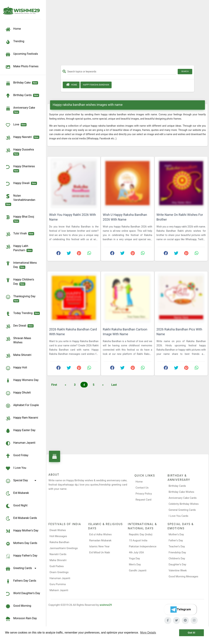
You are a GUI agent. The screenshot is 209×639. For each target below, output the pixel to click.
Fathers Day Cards (20, 581)
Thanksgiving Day (21, 298)
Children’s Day (177, 558)
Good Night (16, 506)
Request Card (143, 499)
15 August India (138, 540)
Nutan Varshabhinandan (21, 200)
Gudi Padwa (57, 566)
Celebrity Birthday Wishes (184, 503)
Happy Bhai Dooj (20, 219)
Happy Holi (16, 368)
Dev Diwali (19, 326)
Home (71, 85)
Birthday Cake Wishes (181, 491)
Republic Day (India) (140, 534)
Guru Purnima (58, 584)
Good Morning (18, 606)
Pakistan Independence (142, 546)
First (54, 384)
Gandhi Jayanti (137, 570)
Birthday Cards (177, 485)
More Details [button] (148, 632)
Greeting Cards (21, 568)
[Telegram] (180, 609)
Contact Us (142, 487)
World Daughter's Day (22, 593)
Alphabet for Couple (22, 405)
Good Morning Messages (183, 576)
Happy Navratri (22, 137)
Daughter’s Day (177, 564)
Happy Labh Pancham (19, 248)
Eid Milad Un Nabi (99, 552)
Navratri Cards (58, 554)
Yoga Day (134, 558)
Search (185, 71)
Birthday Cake (21, 83)
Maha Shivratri (18, 355)
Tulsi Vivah (19, 234)
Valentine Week (178, 570)
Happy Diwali (21, 183)
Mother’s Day (176, 534)
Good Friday (16, 455)
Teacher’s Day (177, 546)
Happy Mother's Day (21, 531)
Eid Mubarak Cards (21, 518)
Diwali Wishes (58, 530)
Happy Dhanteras (20, 168)
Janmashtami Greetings (64, 548)
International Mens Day (21, 265)
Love (16, 125)
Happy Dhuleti (18, 393)
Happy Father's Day (21, 556)
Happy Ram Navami (21, 418)
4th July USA (136, 552)
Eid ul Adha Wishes (100, 534)
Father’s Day (176, 540)
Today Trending (22, 313)
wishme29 (106, 605)
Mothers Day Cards (21, 543)
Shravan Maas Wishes (18, 340)
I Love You (15, 468)
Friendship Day (177, 552)
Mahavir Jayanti (59, 590)
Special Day (21, 481)
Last (114, 384)
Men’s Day (135, 564)
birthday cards (22, 95)
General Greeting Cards (182, 509)
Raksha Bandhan (59, 542)
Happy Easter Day (20, 430)
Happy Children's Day (19, 281)
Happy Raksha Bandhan (96, 85)
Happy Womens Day (22, 380)
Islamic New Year (99, 546)
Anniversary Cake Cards (183, 497)
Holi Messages (58, 536)
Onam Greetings (59, 572)
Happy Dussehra (20, 151)
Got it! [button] (191, 632)
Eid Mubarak (17, 493)
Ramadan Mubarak (100, 540)
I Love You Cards (178, 515)
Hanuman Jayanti (20, 443)
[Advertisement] (127, 34)
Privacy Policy (143, 493)
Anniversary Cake (20, 110)
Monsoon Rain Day (21, 619)
